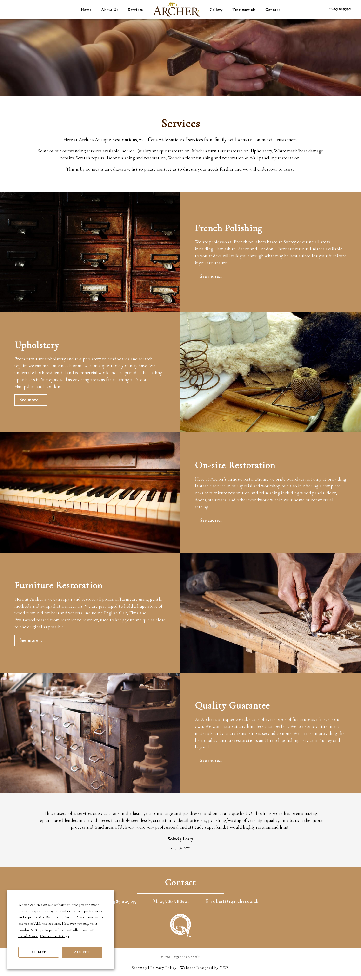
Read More (28, 936)
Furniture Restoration (58, 585)
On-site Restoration (235, 465)
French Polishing (228, 228)
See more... (211, 276)
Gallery (216, 9)
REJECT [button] (39, 952)
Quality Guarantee (232, 705)
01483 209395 (339, 8)
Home (86, 9)
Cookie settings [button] (54, 936)
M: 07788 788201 (171, 901)
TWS (224, 967)
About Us (110, 9)
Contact (272, 9)
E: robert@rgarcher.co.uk (232, 901)
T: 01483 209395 (119, 901)
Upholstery (36, 345)
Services (135, 9)
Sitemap (139, 967)
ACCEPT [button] (82, 952)
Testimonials (244, 9)
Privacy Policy (163, 967)
